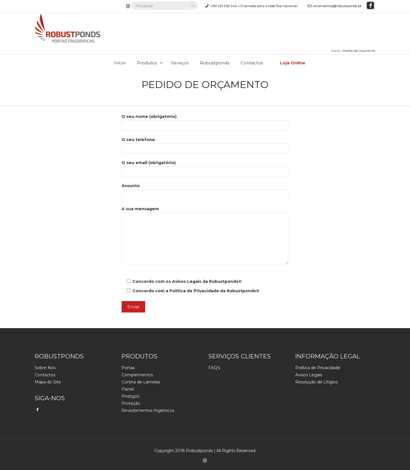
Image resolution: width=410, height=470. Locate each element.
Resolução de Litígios (316, 382)
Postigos (130, 396)
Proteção (131, 403)
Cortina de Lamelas (141, 382)
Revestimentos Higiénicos (148, 410)
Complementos (137, 374)
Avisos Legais (186, 281)
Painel (128, 389)
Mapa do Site (48, 382)
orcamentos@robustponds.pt (337, 6)
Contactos (45, 374)
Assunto (205, 191)
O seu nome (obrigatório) (205, 122)
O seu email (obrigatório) (205, 168)
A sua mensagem (205, 235)
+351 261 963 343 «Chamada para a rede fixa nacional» (254, 6)
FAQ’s (214, 367)
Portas (128, 367)
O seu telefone (205, 145)
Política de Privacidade (194, 290)
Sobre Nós (45, 367)
